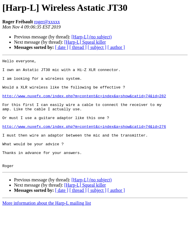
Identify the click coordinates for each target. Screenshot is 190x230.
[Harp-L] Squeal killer (85, 42)
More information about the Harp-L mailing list (46, 224)
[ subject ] (97, 47)
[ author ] (116, 47)
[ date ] (61, 47)
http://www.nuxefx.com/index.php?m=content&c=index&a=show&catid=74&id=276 (84, 140)
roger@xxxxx (47, 21)
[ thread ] (78, 47)
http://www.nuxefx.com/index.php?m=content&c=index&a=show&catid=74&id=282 (84, 103)
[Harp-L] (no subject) (91, 36)
